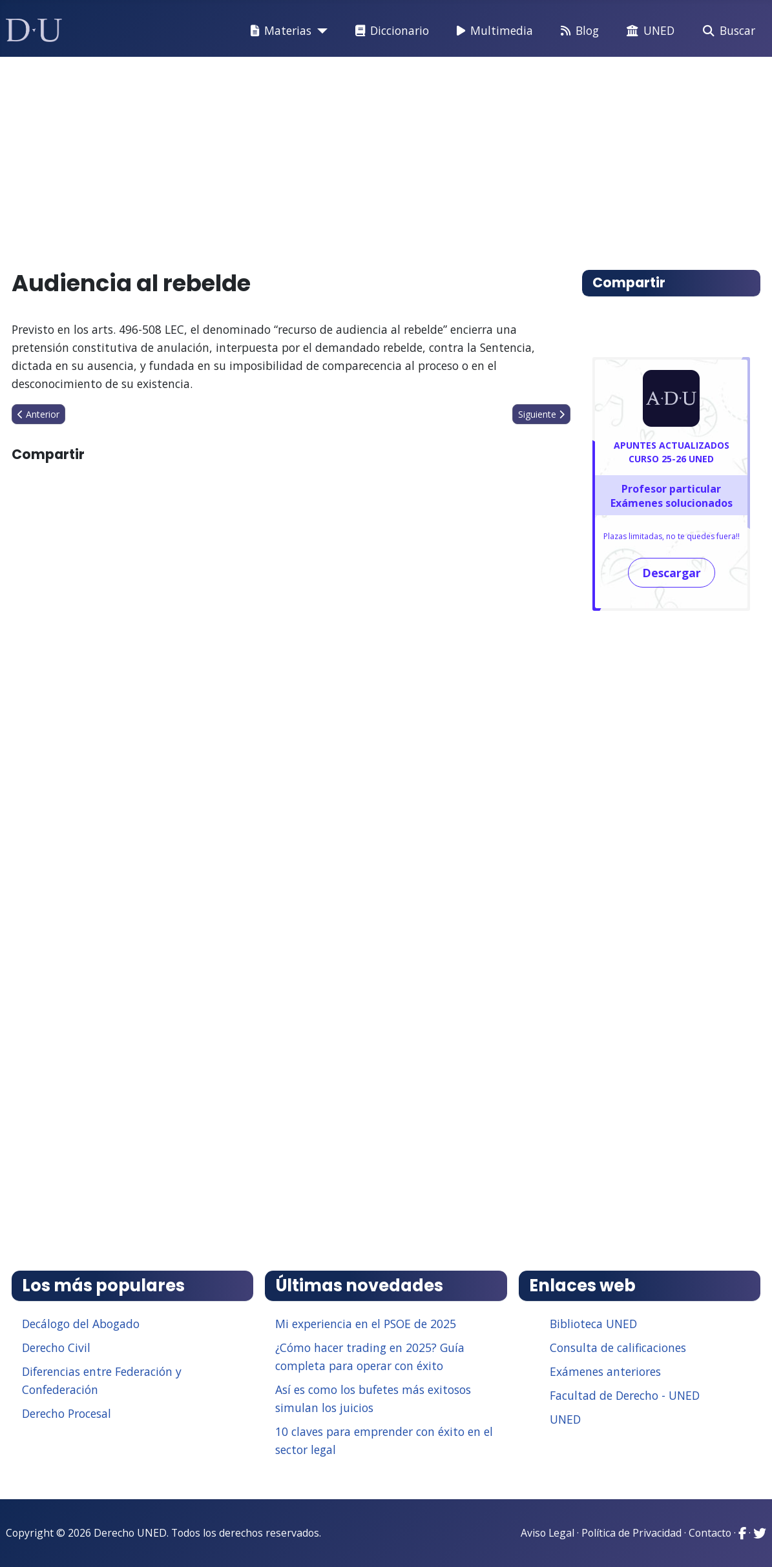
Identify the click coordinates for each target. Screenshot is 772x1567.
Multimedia (492, 31)
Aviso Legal (547, 1533)
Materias (278, 31)
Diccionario (389, 31)
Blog (577, 31)
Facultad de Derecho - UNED (625, 1395)
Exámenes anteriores (605, 1371)
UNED (647, 31)
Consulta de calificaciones (618, 1347)
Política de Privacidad (631, 1533)
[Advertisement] (386, 157)
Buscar (726, 31)
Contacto (710, 1533)
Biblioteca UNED (593, 1323)
